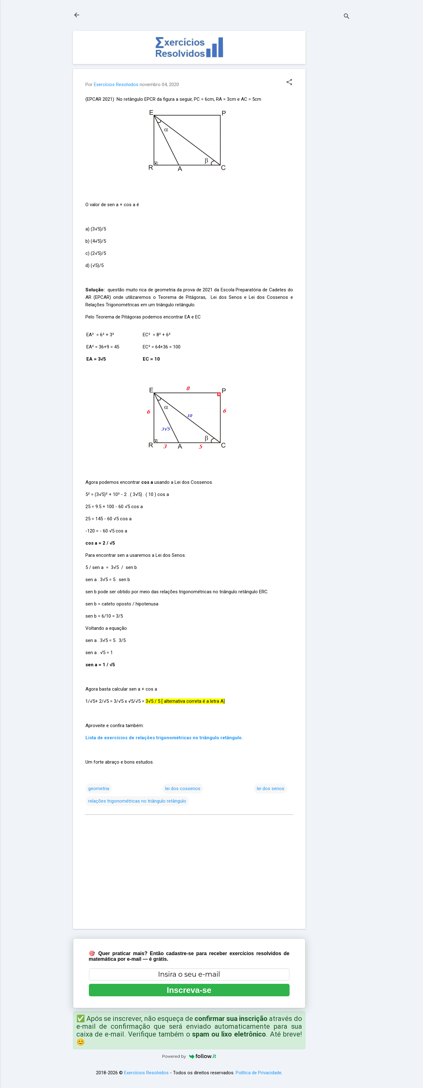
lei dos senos (270, 788)
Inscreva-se (189, 990)
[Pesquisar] (346, 17)
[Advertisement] (330, 124)
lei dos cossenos (182, 788)
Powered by (189, 1056)
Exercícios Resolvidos (146, 1073)
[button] (289, 82)
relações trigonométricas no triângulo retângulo (137, 801)
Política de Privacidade (258, 1073)
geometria (98, 788)
